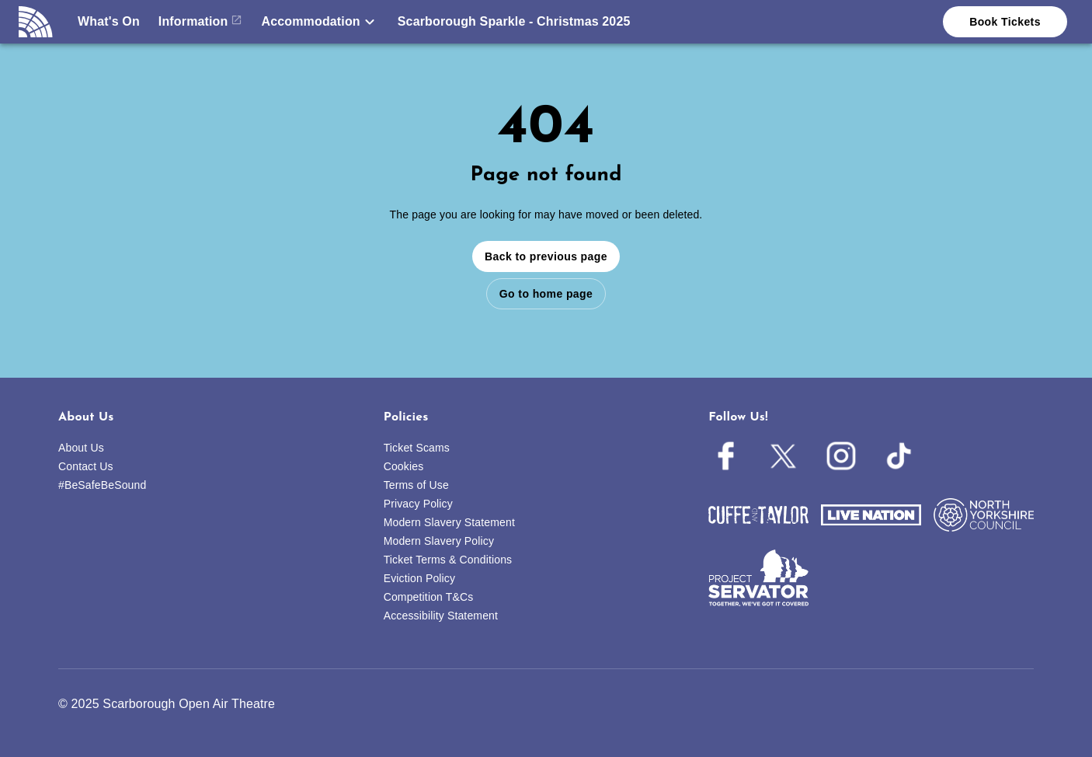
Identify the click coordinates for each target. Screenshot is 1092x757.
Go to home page (546, 294)
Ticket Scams (417, 447)
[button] (320, 22)
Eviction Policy (420, 578)
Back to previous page (546, 256)
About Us (81, 447)
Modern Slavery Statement (449, 522)
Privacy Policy (418, 503)
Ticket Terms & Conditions (448, 559)
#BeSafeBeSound (102, 485)
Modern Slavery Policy (439, 541)
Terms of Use (416, 485)
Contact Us (85, 466)
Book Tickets (1005, 22)
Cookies (404, 466)
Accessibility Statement (441, 615)
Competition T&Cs (429, 597)
